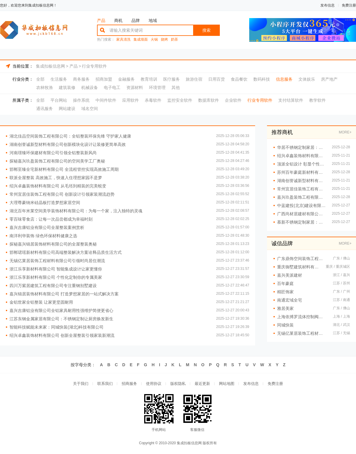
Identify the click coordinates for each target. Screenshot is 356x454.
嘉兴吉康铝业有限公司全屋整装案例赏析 (46, 227)
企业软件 (233, 100)
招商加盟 (104, 79)
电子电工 (112, 87)
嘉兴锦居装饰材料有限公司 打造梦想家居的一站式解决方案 (64, 293)
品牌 (135, 20)
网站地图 (226, 383)
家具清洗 (123, 40)
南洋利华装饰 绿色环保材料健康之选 (43, 235)
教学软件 (317, 100)
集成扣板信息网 (50, 66)
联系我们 (105, 383)
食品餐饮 (239, 79)
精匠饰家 (285, 291)
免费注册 (349, 5)
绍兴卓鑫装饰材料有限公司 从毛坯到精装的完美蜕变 (57, 186)
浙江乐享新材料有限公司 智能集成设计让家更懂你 (55, 269)
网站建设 (67, 108)
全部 (40, 79)
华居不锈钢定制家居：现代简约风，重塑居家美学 (301, 147)
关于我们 (80, 383)
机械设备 (89, 87)
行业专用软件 (94, 66)
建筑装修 (67, 87)
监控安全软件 (179, 100)
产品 (101, 20)
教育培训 (149, 79)
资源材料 (134, 87)
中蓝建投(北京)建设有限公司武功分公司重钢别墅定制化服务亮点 (301, 205)
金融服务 (126, 79)
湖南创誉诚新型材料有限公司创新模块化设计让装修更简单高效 (67, 144)
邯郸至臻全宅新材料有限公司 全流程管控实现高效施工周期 (64, 169)
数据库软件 (208, 100)
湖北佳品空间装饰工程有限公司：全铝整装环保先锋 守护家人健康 (70, 136)
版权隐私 (178, 383)
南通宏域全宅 (289, 300)
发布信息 (327, 5)
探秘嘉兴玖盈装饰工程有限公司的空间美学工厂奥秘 (57, 161)
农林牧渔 (44, 87)
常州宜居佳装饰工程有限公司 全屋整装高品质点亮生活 (301, 189)
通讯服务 (44, 108)
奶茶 (174, 40)
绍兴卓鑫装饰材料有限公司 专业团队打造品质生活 (301, 155)
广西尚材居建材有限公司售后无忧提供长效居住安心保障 (301, 213)
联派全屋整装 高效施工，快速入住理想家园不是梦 (55, 177)
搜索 (206, 30)
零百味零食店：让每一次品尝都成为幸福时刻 (51, 219)
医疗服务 (171, 79)
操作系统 (81, 100)
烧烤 (164, 40)
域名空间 (89, 108)
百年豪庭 (285, 283)
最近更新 (202, 383)
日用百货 (216, 79)
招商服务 (129, 383)
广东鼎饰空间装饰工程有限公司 (302, 258)
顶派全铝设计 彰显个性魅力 (301, 164)
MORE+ (345, 132)
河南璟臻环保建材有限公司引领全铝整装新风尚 (53, 152)
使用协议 (153, 383)
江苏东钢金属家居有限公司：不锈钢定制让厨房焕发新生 (61, 318)
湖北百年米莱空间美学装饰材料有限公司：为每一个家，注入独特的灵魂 (75, 210)
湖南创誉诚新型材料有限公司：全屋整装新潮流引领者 (301, 180)
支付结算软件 (290, 100)
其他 (175, 87)
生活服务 (58, 79)
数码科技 (261, 79)
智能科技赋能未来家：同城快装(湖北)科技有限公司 (56, 327)
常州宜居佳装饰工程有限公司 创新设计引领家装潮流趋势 (62, 194)
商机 (118, 20)
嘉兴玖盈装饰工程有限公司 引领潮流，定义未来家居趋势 (301, 197)
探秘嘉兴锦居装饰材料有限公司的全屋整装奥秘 (53, 244)
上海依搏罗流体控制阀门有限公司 (302, 316)
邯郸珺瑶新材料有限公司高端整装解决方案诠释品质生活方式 (65, 252)
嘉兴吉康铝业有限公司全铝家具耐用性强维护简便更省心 (61, 310)
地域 (153, 20)
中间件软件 (106, 100)
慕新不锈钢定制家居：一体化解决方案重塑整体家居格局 (301, 222)
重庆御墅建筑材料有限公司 (298, 267)
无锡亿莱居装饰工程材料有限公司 (302, 333)
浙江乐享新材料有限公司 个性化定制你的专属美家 (55, 277)
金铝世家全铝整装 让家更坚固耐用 (41, 302)
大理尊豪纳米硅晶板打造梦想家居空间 (44, 202)
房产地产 (329, 79)
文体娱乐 (306, 79)
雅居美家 (285, 308)
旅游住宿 (194, 79)
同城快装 (285, 325)
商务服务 (81, 79)
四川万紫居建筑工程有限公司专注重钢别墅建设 (53, 285)
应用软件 (130, 100)
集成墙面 (141, 40)
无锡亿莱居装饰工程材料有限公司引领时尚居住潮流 (57, 260)
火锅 (154, 40)
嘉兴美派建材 (289, 275)
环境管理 (157, 87)
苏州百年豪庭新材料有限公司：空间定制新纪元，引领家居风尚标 (301, 172)
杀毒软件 (153, 100)
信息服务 (284, 79)
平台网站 (58, 100)
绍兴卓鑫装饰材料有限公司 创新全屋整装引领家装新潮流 (62, 335)
